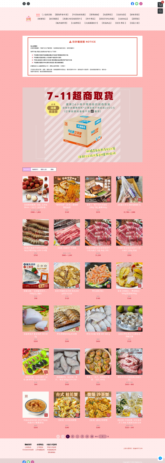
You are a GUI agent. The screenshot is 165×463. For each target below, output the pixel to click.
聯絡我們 (28, 444)
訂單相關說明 (40, 449)
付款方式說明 (52, 444)
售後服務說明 (51, 449)
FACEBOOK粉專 (28, 449)
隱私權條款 (51, 452)
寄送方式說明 (51, 447)
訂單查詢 (40, 447)
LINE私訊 (28, 447)
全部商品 (40, 444)
